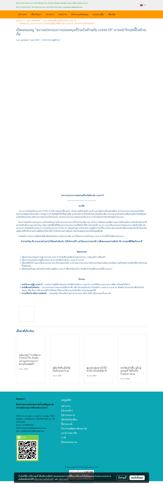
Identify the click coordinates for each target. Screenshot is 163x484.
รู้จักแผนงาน (68, 415)
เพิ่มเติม (112, 14)
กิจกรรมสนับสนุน (79, 14)
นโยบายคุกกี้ (64, 479)
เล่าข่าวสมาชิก (69, 433)
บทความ (62, 14)
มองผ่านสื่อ (98, 14)
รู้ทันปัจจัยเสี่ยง (69, 419)
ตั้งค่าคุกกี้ (122, 477)
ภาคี (63, 437)
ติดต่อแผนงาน (69, 442)
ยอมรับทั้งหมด (137, 477)
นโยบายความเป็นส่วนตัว (44, 479)
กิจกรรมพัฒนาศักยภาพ (74, 428)
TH (143, 5)
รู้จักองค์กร (67, 410)
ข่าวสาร (50, 14)
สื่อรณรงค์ (66, 424)
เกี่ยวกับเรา (36, 14)
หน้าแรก (22, 14)
